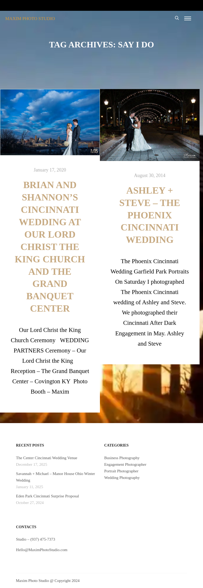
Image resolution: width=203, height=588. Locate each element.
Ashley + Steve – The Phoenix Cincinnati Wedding (149, 215)
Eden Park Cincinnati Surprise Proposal (47, 496)
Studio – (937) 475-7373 (35, 539)
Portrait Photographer (121, 471)
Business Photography (122, 458)
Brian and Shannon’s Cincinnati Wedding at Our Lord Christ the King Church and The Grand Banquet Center (50, 247)
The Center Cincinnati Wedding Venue (46, 458)
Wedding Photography (122, 478)
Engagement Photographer (125, 464)
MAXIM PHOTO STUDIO (30, 18)
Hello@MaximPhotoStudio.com (41, 550)
